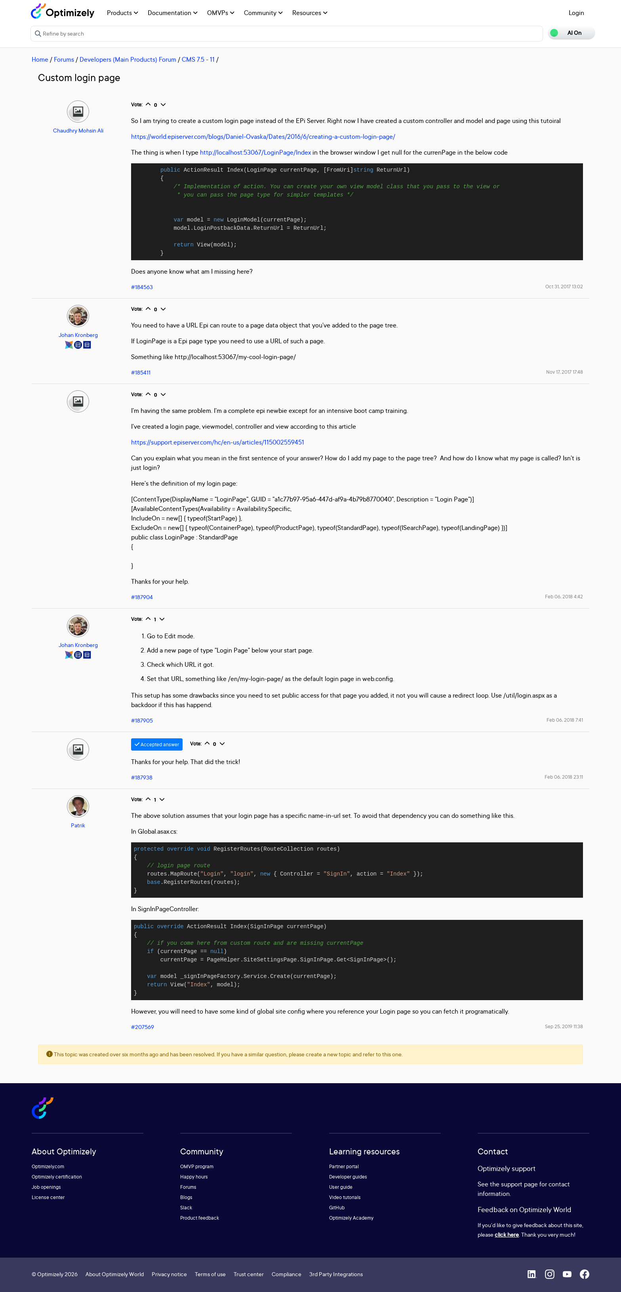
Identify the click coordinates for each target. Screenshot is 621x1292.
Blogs (186, 1197)
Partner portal (344, 1166)
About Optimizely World (115, 1274)
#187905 (142, 720)
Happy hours (194, 1176)
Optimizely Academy (351, 1217)
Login (576, 12)
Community (263, 12)
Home (40, 59)
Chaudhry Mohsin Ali (78, 130)
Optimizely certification (57, 1176)
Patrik (78, 825)
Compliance (286, 1274)
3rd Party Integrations (336, 1274)
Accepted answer (157, 744)
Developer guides (348, 1176)
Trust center (249, 1274)
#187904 (142, 597)
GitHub (337, 1207)
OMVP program (196, 1166)
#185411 (140, 372)
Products (122, 12)
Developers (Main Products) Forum (128, 59)
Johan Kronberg (78, 335)
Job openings (46, 1187)
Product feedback (199, 1217)
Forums (64, 59)
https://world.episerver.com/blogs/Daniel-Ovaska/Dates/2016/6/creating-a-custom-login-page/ (263, 136)
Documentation (173, 12)
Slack (186, 1207)
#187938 (141, 777)
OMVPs (220, 12)
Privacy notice (169, 1274)
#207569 (142, 1027)
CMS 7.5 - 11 (198, 59)
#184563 (142, 287)
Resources (310, 12)
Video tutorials (345, 1197)
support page (519, 1184)
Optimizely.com (48, 1166)
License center (48, 1197)
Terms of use (210, 1274)
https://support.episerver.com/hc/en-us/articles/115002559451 (217, 442)
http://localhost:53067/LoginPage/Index (255, 152)
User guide (340, 1187)
